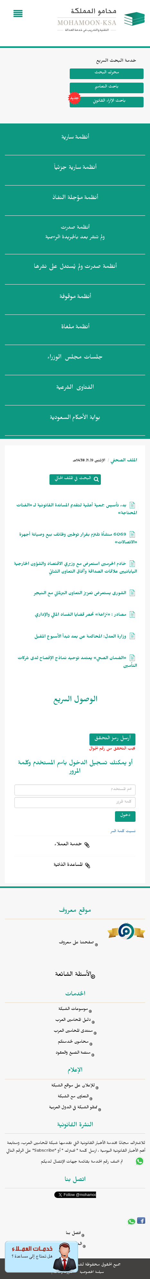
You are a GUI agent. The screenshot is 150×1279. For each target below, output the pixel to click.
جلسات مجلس (75, 358)
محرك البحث (106, 73)
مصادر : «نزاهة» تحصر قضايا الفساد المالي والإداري (80, 615)
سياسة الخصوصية (92, 1272)
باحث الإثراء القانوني (98, 102)
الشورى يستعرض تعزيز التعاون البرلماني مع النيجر (80, 594)
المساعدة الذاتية (68, 865)
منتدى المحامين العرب (73, 1031)
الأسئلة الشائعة (73, 975)
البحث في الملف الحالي (73, 479)
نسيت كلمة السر (123, 831)
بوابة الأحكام (75, 418)
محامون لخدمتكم (73, 1042)
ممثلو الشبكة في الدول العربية (73, 1108)
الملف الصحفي (123, 461)
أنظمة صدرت (75, 267)
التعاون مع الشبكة (73, 1097)
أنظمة (75, 138)
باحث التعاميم (107, 87)
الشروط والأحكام (62, 1272)
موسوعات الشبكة (73, 1009)
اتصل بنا (73, 1234)
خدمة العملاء (68, 845)
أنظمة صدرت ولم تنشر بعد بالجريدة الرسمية (75, 233)
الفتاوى (75, 388)
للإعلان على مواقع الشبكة (73, 1086)
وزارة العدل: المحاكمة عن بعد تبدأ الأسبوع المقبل (80, 637)
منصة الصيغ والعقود (73, 1053)
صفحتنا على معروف (76, 943)
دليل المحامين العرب (73, 1020)
